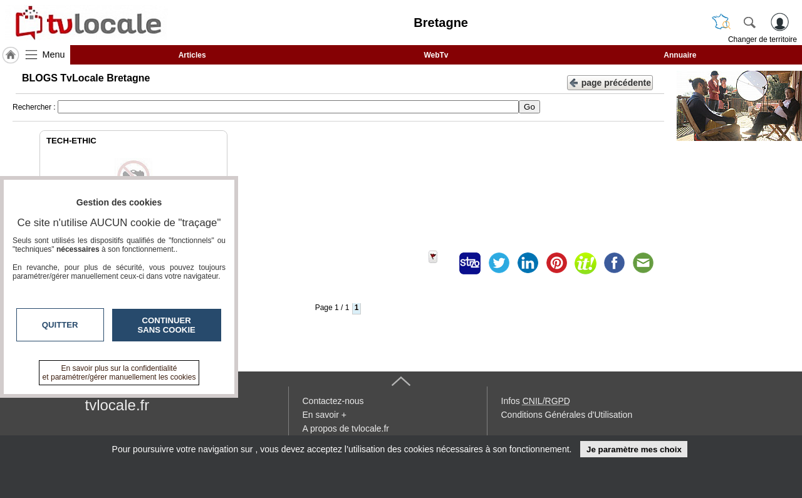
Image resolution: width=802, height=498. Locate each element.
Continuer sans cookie (166, 325)
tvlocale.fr (117, 405)
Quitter (60, 324)
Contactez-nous (333, 401)
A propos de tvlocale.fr (346, 428)
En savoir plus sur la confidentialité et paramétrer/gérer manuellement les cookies (119, 372)
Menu (54, 54)
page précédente (610, 82)
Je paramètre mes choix (634, 449)
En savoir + (324, 415)
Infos (535, 401)
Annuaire (680, 55)
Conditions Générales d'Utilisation (567, 415)
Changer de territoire (762, 39)
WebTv (436, 55)
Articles (192, 55)
